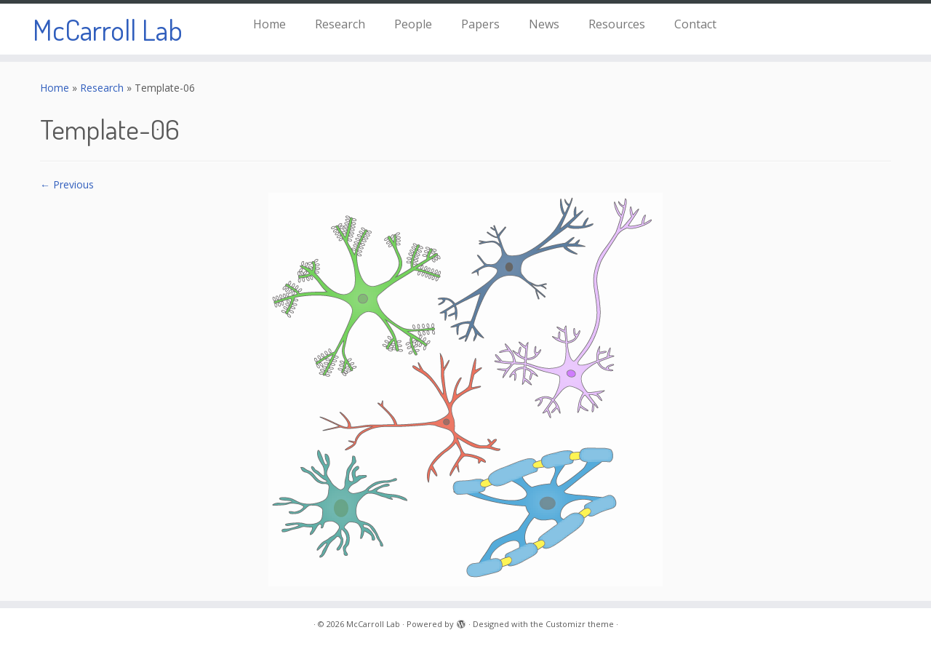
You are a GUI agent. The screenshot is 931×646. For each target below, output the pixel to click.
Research (340, 24)
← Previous (67, 184)
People (413, 24)
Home (269, 24)
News (544, 24)
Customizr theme (580, 623)
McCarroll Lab (108, 29)
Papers (480, 24)
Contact (695, 24)
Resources (616, 24)
